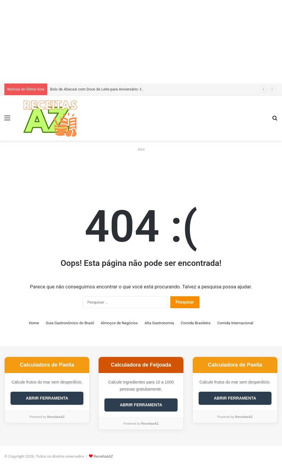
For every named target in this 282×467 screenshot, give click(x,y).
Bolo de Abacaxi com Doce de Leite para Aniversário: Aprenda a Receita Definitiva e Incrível (126, 89)
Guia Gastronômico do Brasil (70, 323)
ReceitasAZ (103, 456)
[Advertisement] (141, 41)
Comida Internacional (235, 323)
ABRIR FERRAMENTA (47, 398)
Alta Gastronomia (159, 323)
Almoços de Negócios (119, 323)
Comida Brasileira (196, 323)
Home (34, 323)
